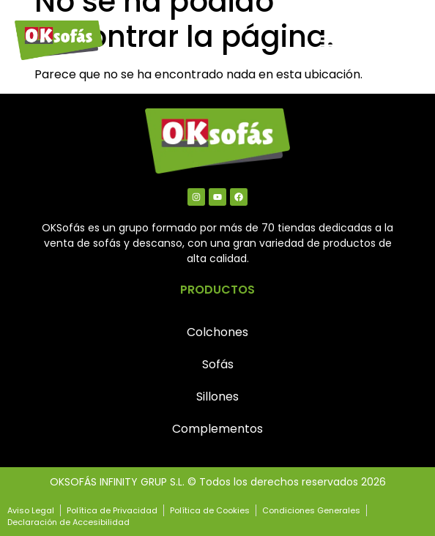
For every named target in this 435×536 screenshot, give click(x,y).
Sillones (217, 396)
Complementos (217, 428)
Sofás (218, 364)
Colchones (217, 332)
